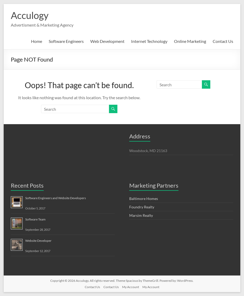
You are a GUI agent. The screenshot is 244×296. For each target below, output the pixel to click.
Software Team (35, 219)
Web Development (107, 41)
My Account (130, 287)
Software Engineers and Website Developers (55, 198)
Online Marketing (190, 41)
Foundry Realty (141, 207)
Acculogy (29, 15)
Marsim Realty (141, 215)
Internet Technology (149, 41)
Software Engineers (66, 41)
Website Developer (38, 241)
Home (36, 41)
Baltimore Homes (143, 198)
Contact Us (223, 41)
